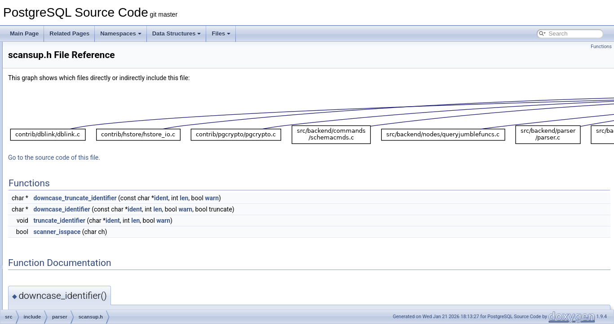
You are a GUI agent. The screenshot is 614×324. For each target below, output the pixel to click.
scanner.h (63, 170)
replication (56, 249)
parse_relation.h (70, 111)
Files (221, 33)
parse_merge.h (69, 71)
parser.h (61, 150)
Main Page (24, 33)
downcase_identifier (174, 209)
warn (324, 198)
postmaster (57, 229)
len (296, 198)
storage (53, 289)
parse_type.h (66, 130)
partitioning (57, 190)
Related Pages (69, 33)
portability (55, 219)
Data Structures (176, 33)
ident (273, 198)
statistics (54, 279)
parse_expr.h (66, 51)
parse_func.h (66, 61)
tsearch (53, 309)
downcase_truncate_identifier (187, 198)
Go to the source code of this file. (166, 157)
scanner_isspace (169, 231)
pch (48, 200)
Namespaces (120, 33)
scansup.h (63, 180)
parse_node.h (67, 81)
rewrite (52, 259)
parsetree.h (65, 160)
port (48, 210)
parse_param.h (69, 101)
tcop (49, 299)
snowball (54, 269)
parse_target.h (68, 120)
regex (50, 239)
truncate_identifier (172, 220)
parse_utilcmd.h (70, 140)
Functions (601, 47)
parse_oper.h (67, 91)
